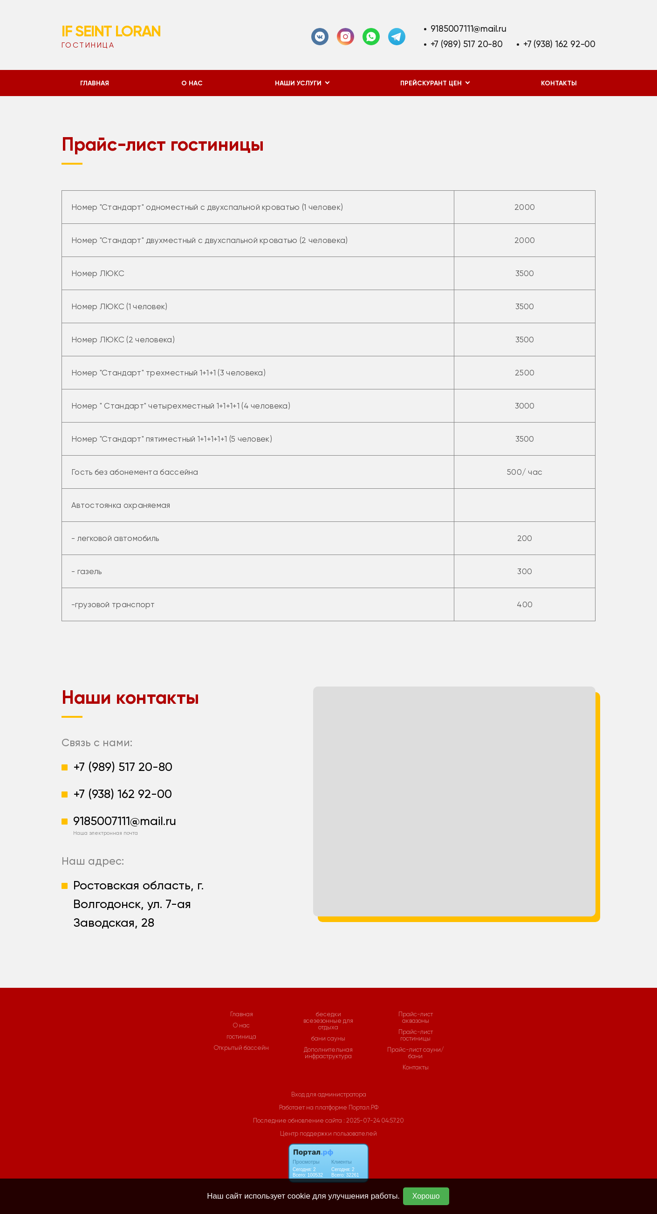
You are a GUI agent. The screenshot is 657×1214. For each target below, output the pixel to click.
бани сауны (328, 1038)
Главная (94, 83)
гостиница (241, 1037)
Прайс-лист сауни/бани (415, 1053)
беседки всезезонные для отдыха (328, 1021)
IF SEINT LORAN (111, 31)
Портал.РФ (363, 1107)
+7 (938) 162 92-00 (559, 44)
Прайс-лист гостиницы (415, 1035)
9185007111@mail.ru (468, 28)
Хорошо (426, 1196)
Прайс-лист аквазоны (415, 1017)
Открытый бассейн (241, 1048)
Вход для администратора (328, 1094)
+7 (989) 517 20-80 (467, 44)
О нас (192, 83)
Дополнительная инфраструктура (328, 1053)
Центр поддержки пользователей (328, 1133)
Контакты (559, 83)
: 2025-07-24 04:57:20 (373, 1120)
